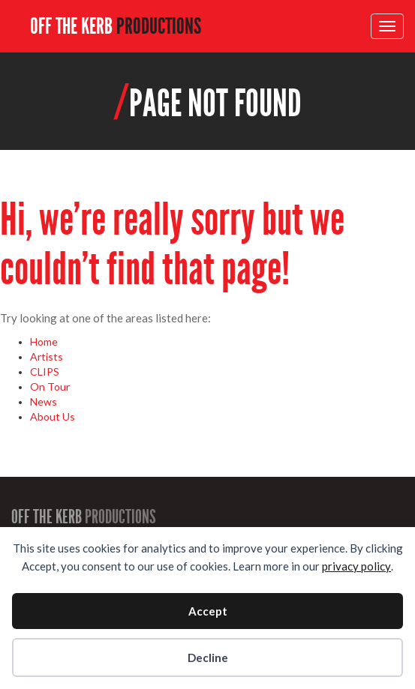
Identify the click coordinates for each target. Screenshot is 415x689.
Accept (207, 611)
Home (44, 341)
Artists (46, 356)
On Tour (50, 386)
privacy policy (356, 566)
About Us (52, 416)
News (43, 401)
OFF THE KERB (115, 26)
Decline (208, 657)
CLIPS (44, 371)
